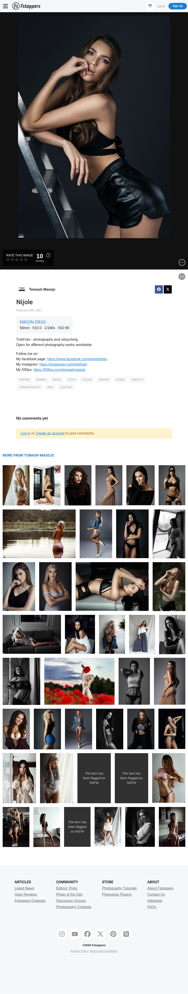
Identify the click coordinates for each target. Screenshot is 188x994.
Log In (161, 6)
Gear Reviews (25, 894)
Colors (87, 380)
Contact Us (156, 894)
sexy (50, 387)
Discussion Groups (71, 901)
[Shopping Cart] (150, 5)
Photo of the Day (69, 894)
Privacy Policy (80, 951)
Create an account (50, 433)
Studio (120, 380)
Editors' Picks (66, 888)
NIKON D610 (33, 322)
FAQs (151, 907)
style (71, 380)
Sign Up (178, 6)
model (57, 380)
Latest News (24, 888)
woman (41, 380)
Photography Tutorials (119, 888)
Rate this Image (19, 255)
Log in (25, 433)
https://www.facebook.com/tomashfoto (77, 359)
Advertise (154, 901)
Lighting (66, 387)
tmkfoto (137, 380)
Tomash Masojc (42, 289)
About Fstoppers (160, 888)
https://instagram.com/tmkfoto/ (63, 364)
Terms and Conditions (103, 951)
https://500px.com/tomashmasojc (60, 370)
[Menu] (5, 6)
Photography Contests (73, 907)
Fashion (24, 380)
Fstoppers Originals (29, 901)
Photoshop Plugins (116, 894)
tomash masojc (29, 387)
